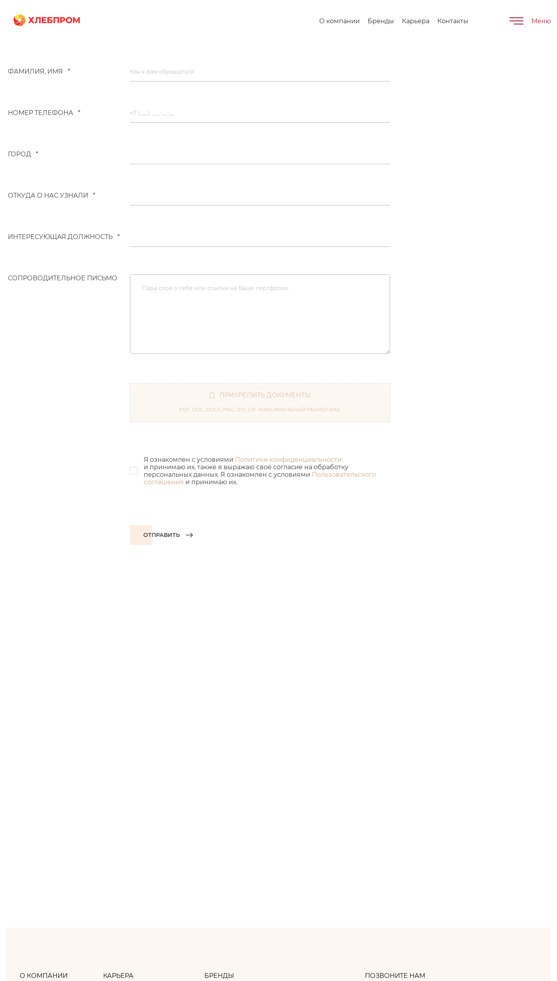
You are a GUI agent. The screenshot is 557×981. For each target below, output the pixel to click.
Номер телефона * (44, 113)
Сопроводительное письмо (62, 278)
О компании (339, 21)
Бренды (381, 21)
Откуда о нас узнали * (51, 195)
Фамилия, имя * (39, 71)
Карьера (415, 21)
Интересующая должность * (64, 237)
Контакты (452, 21)
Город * (23, 154)
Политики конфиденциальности (288, 459)
